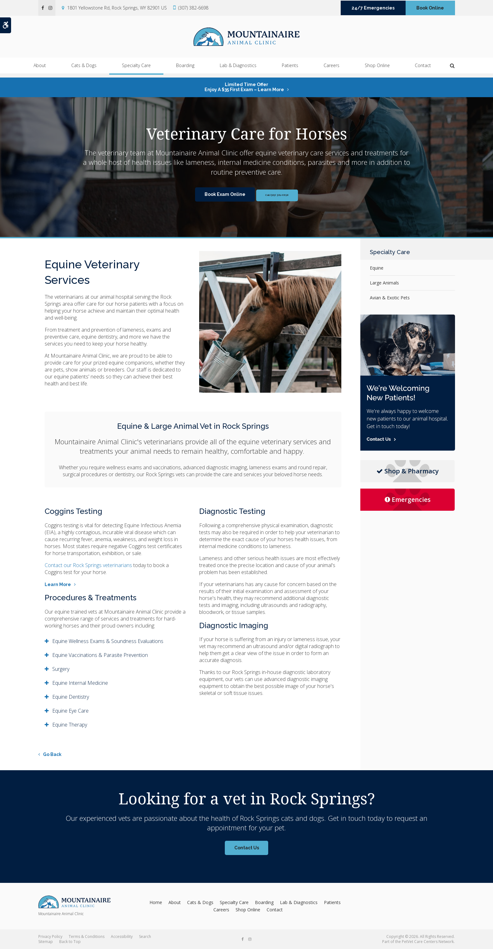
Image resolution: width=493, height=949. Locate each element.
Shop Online (377, 69)
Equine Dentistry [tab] (70, 696)
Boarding (185, 69)
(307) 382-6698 (193, 8)
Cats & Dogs (84, 69)
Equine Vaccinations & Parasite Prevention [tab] (100, 655)
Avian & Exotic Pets (390, 298)
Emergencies (408, 499)
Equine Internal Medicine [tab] (80, 682)
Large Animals (384, 283)
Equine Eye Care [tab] (70, 710)
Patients (290, 69)
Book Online (430, 7)
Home (155, 902)
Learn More (58, 584)
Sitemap (45, 941)
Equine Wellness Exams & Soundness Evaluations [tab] (107, 641)
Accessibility (122, 936)
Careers (331, 69)
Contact (423, 69)
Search (145, 936)
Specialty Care (136, 69)
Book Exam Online (215, 194)
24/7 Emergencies (373, 7)
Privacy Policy (50, 936)
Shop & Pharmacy (407, 471)
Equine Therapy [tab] (69, 724)
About (40, 69)
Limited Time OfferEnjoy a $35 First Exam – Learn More (244, 87)
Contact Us (246, 847)
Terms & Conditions (86, 936)
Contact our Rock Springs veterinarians (88, 565)
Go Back (52, 754)
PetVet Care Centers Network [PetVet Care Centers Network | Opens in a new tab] (428, 941)
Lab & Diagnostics (238, 69)
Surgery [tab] (60, 668)
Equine (376, 268)
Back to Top (70, 941)
